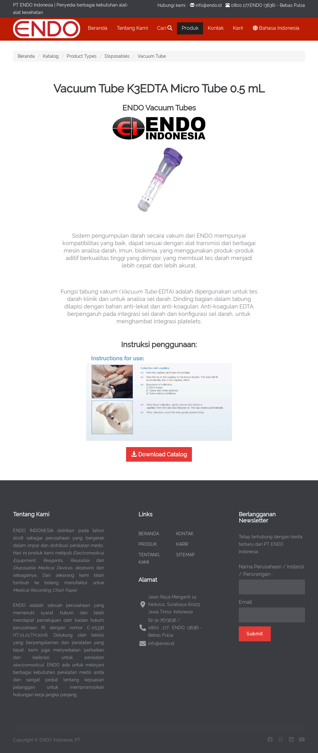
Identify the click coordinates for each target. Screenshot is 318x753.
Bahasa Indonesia (276, 28)
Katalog (51, 56)
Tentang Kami (132, 28)
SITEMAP (185, 554)
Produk (190, 28)
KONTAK (184, 533)
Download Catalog (159, 454)
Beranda (97, 28)
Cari (164, 28)
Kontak (216, 28)
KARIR (182, 544)
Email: (245, 602)
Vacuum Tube (152, 56)
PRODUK (148, 544)
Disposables (117, 56)
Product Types (82, 56)
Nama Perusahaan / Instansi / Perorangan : (271, 570)
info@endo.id (208, 5)
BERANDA (149, 533)
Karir (238, 28)
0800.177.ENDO (247, 5)
